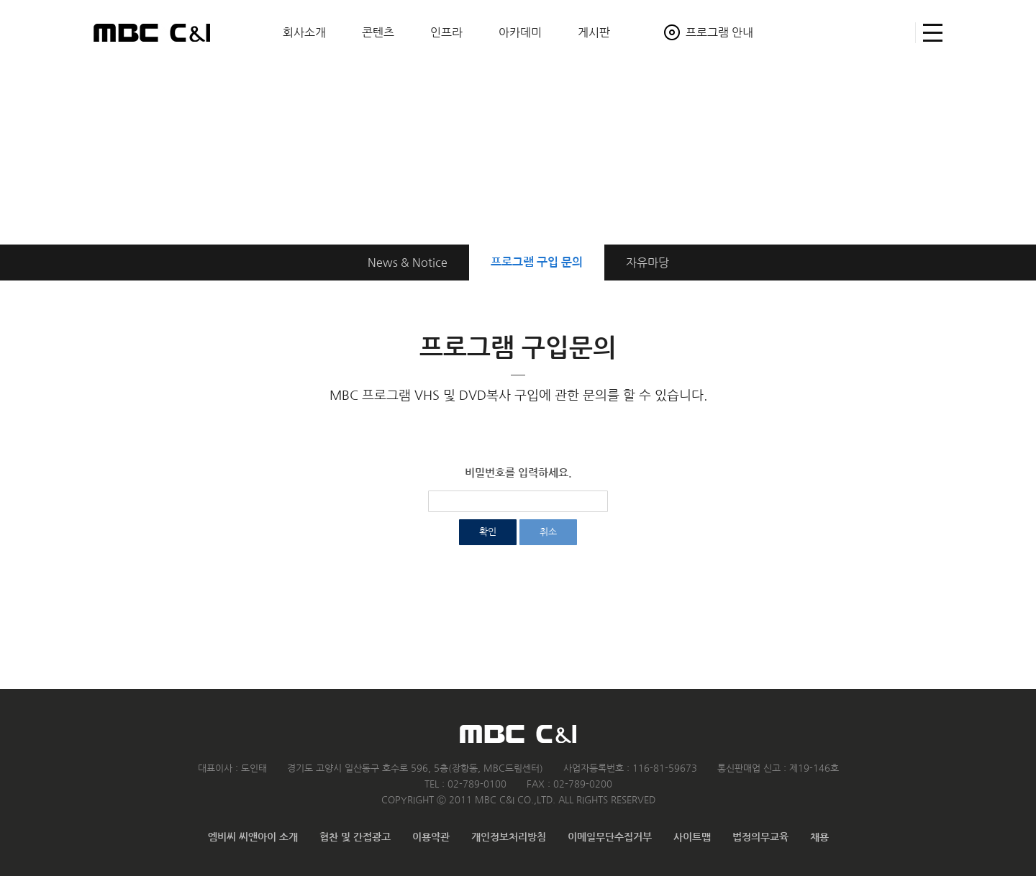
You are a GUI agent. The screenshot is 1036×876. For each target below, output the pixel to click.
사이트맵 (929, 32)
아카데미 (520, 32)
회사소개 (304, 32)
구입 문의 (537, 262)
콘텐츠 (378, 32)
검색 (898, 32)
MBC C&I (152, 32)
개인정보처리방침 (508, 837)
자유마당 (647, 262)
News (407, 262)
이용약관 (431, 837)
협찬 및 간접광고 (355, 837)
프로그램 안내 (719, 32)
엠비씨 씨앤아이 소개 (253, 837)
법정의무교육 (760, 837)
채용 (819, 837)
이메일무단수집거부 (610, 837)
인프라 (446, 32)
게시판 (594, 32)
